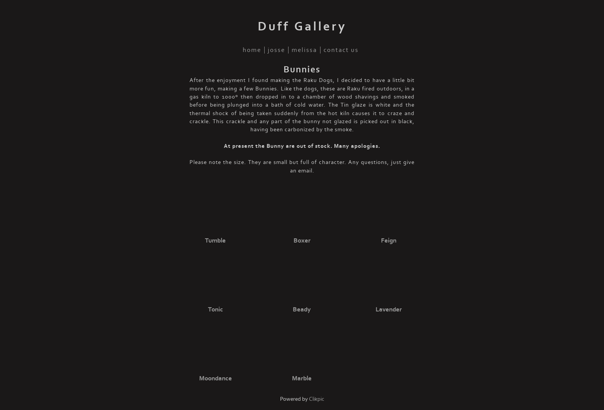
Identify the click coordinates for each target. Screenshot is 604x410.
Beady (302, 309)
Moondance (215, 378)
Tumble (215, 240)
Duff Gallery (302, 26)
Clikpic (316, 399)
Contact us (341, 50)
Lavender (389, 309)
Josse (276, 50)
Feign (388, 240)
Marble (302, 378)
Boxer (302, 240)
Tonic (215, 309)
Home (252, 50)
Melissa (304, 50)
